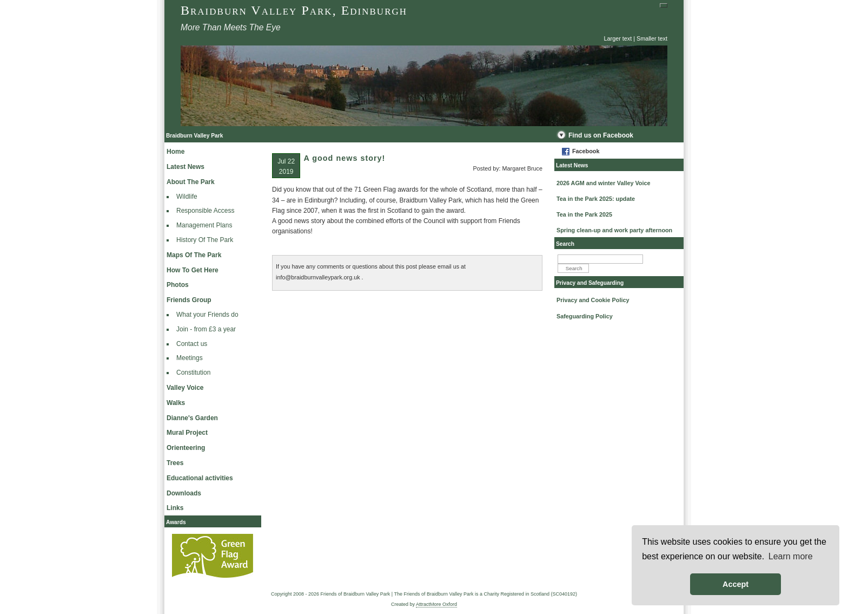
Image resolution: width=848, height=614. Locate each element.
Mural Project (187, 432)
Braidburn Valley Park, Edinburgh (294, 10)
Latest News (185, 167)
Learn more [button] (791, 556)
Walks (176, 403)
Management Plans (204, 225)
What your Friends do (207, 314)
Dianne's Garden (192, 418)
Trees (175, 463)
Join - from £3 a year (206, 329)
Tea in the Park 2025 (584, 214)
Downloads (184, 493)
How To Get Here (192, 270)
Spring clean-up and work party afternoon (614, 230)
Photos (178, 285)
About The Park (191, 182)
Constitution (193, 372)
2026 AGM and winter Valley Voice (603, 183)
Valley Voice (185, 387)
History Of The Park (204, 240)
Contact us (191, 344)
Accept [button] (735, 584)
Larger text (618, 38)
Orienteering (186, 448)
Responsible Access (205, 210)
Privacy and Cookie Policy (592, 300)
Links (175, 508)
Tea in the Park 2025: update (595, 198)
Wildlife (186, 196)
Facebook (585, 151)
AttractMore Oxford (436, 604)
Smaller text (652, 38)
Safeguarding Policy (584, 316)
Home (175, 151)
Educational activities (200, 478)
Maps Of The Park (194, 255)
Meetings (189, 358)
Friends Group (189, 300)
